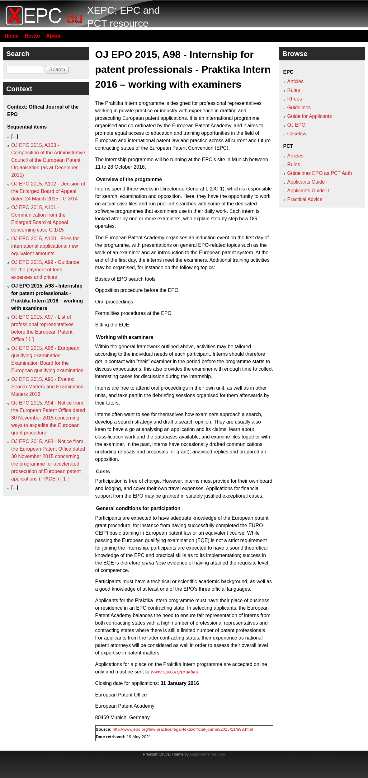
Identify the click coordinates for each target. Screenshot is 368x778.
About (53, 36)
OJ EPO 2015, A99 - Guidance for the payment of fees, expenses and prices (45, 270)
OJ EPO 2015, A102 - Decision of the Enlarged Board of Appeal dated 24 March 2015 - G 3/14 (48, 191)
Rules (293, 90)
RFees (294, 98)
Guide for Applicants (309, 116)
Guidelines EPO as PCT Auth (319, 173)
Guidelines (299, 107)
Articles (295, 81)
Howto (32, 36)
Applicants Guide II (308, 190)
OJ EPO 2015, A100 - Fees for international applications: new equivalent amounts (45, 246)
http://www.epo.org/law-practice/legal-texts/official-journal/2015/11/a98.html (183, 729)
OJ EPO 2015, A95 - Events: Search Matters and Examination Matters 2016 (47, 387)
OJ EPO (296, 125)
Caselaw (296, 133)
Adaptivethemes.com (207, 754)
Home (11, 36)
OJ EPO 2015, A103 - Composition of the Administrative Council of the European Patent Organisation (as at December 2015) (48, 160)
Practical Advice (305, 199)
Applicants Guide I (307, 182)
